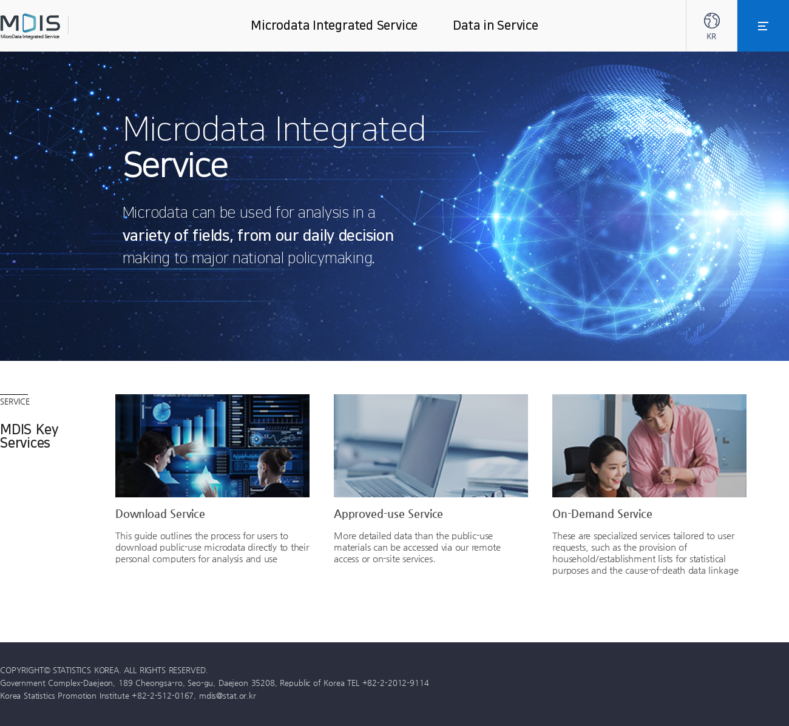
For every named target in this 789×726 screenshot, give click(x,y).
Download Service (160, 513)
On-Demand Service (602, 513)
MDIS (60, 26)
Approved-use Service (388, 513)
